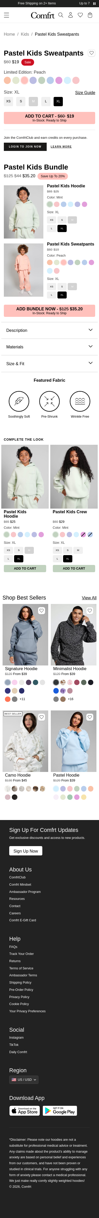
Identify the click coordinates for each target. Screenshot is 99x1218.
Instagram (16, 1037)
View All (89, 597)
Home (9, 34)
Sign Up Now (25, 851)
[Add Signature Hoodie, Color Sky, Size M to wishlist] (41, 610)
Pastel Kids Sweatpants (70, 244)
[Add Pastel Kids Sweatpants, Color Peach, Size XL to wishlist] (91, 53)
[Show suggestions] (23, 1080)
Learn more (61, 146)
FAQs (13, 947)
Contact (14, 906)
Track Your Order (21, 954)
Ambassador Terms (23, 975)
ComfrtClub (17, 877)
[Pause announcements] (94, 3)
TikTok (13, 1045)
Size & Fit (49, 364)
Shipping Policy (20, 982)
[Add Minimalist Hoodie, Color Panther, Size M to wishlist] (89, 610)
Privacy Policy (19, 997)
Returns (15, 961)
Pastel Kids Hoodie (66, 186)
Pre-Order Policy (21, 990)
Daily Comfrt (18, 1052)
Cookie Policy (19, 1004)
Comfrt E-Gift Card (22, 920)
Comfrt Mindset (20, 884)
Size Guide (85, 92)
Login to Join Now (25, 146)
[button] (4, 15)
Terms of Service (21, 968)
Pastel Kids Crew (70, 511)
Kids (25, 34)
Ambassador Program (25, 892)
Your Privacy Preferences (27, 1011)
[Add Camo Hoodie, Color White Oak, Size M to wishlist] (41, 717)
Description (49, 330)
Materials (49, 347)
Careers (15, 913)
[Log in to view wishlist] (80, 15)
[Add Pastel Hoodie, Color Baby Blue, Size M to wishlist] (89, 717)
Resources (17, 899)
